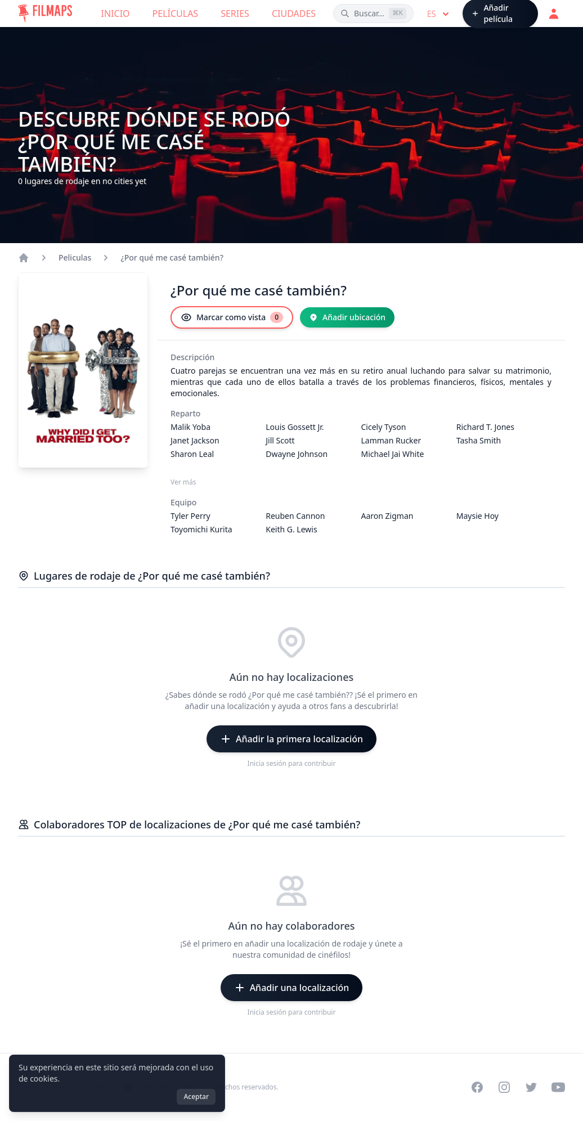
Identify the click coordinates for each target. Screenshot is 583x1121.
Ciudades (294, 13)
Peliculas (75, 257)
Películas (176, 13)
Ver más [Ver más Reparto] (183, 482)
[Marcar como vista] (232, 317)
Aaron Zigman (387, 515)
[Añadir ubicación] (347, 317)
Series (235, 13)
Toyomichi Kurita (201, 529)
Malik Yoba (190, 427)
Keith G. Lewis (291, 529)
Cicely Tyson (383, 427)
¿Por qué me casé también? (171, 257)
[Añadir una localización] (292, 987)
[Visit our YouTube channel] (558, 1087)
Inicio (115, 13)
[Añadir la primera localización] (291, 738)
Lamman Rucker (391, 440)
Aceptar (196, 1096)
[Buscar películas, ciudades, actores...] (373, 13)
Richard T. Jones (485, 427)
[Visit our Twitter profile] (531, 1087)
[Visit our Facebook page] (477, 1087)
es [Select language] (439, 14)
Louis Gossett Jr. (295, 427)
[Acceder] (553, 13)
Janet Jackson (195, 440)
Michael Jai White (392, 454)
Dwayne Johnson (297, 454)
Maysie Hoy (477, 515)
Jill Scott (280, 440)
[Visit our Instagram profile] (504, 1087)
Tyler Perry (190, 515)
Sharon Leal (192, 454)
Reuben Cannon (295, 515)
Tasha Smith (478, 440)
